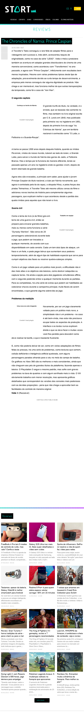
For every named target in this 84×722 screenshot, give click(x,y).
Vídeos (48, 19)
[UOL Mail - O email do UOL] (67, 8)
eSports (22, 19)
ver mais (42, 700)
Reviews (13, 19)
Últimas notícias (67, 19)
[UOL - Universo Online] (33, 11)
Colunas (55, 19)
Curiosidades (38, 19)
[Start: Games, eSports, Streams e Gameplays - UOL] (18, 9)
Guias (29, 19)
